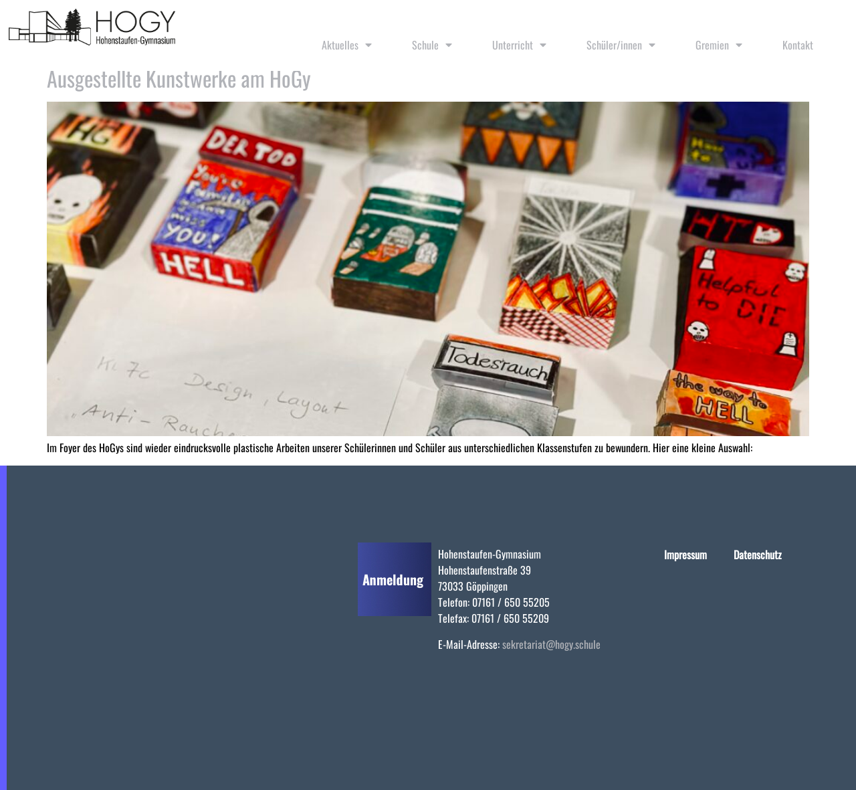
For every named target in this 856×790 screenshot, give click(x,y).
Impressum (685, 555)
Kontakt (797, 45)
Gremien (719, 44)
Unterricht (519, 44)
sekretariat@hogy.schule (551, 644)
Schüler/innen (620, 44)
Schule (432, 44)
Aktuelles (347, 44)
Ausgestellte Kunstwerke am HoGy (179, 78)
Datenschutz (758, 555)
